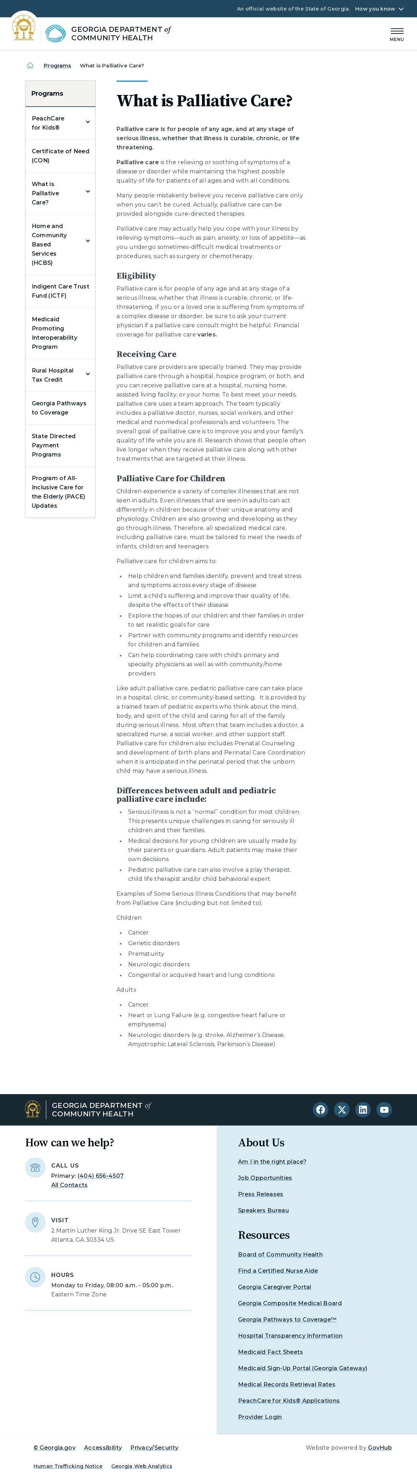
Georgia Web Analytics (142, 1466)
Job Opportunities (265, 1178)
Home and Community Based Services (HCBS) (49, 244)
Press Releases (260, 1194)
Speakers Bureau (263, 1210)
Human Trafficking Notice (68, 1466)
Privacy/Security (154, 1447)
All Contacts (69, 1185)
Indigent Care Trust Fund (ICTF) (60, 291)
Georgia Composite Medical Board (290, 1303)
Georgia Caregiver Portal (274, 1287)
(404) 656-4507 (101, 1175)
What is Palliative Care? (45, 193)
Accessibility (103, 1447)
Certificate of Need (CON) (60, 156)
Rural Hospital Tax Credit (52, 375)
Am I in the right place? (272, 1161)
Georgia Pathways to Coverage (59, 408)
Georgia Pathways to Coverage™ (287, 1319)
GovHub (380, 1447)
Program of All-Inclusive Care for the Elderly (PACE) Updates (58, 492)
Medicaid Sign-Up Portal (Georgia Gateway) (302, 1368)
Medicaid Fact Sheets (270, 1352)
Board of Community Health (280, 1254)
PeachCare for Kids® (48, 123)
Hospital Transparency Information (290, 1335)
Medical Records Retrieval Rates (286, 1384)
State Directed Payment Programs (54, 445)
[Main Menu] (397, 33)
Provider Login (260, 1417)
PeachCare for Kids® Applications (289, 1400)
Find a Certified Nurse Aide (278, 1270)
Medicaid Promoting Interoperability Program (54, 333)
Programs (57, 65)
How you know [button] (375, 9)
